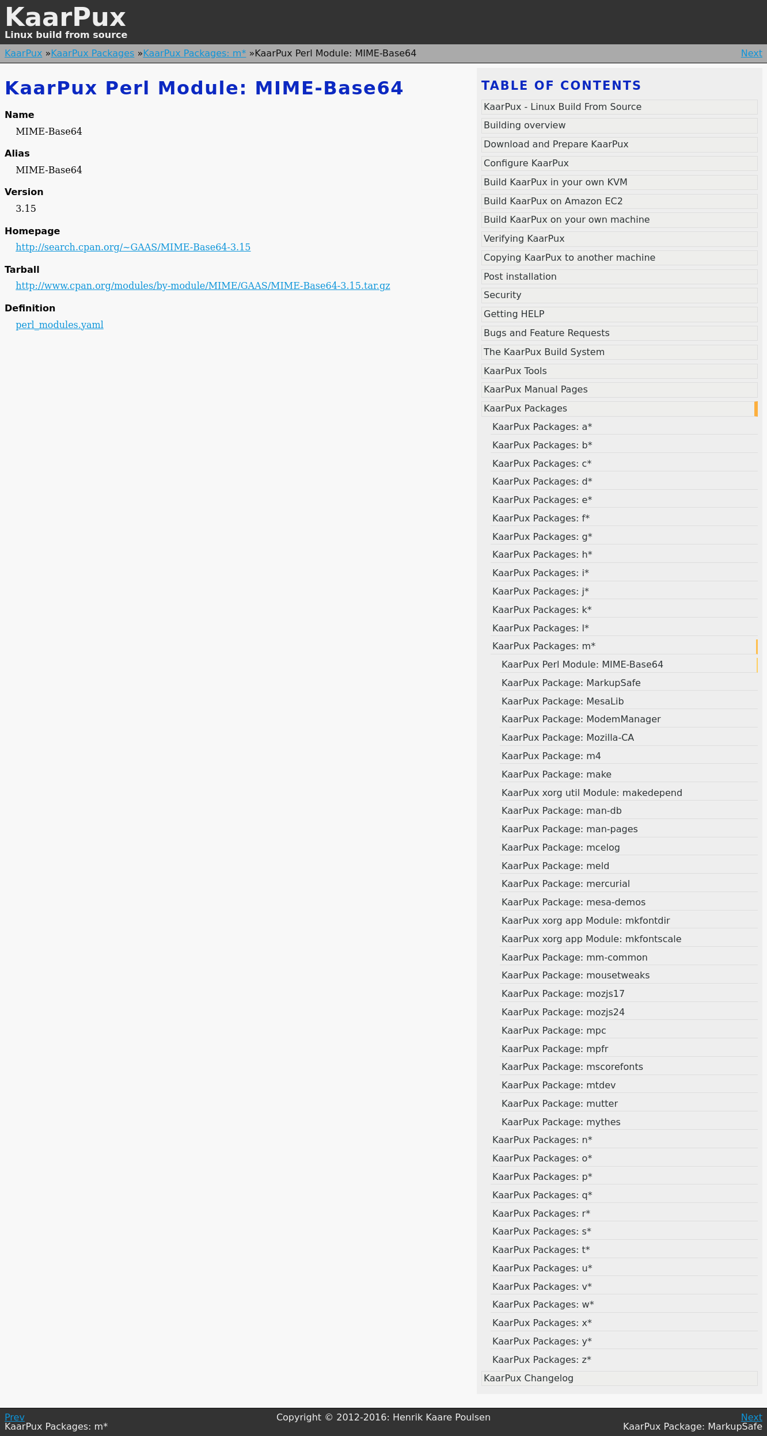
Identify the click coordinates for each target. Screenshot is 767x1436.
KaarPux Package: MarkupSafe (571, 682)
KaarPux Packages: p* (542, 1176)
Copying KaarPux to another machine (569, 257)
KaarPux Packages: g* (542, 536)
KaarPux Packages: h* (542, 554)
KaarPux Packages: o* (542, 1158)
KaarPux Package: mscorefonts (572, 1066)
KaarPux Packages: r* (541, 1213)
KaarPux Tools (515, 370)
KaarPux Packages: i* (540, 572)
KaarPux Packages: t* (541, 1249)
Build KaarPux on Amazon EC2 (553, 201)
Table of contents (561, 86)
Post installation (520, 276)
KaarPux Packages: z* (541, 1359)
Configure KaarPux (526, 163)
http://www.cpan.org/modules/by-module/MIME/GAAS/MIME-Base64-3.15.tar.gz (203, 285)
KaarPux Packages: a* (542, 426)
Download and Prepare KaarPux (556, 144)
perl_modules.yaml (60, 324)
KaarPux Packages (92, 53)
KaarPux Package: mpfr (555, 1048)
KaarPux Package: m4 (551, 756)
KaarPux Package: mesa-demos (574, 902)
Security (503, 295)
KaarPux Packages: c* (541, 463)
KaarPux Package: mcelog (561, 847)
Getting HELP (514, 313)
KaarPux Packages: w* (543, 1304)
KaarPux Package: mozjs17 (563, 993)
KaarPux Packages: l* (540, 628)
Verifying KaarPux (524, 238)
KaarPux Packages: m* (194, 53)
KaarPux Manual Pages (536, 389)
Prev (15, 1417)
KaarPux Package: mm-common (575, 957)
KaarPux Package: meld (555, 865)
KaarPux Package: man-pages (570, 829)
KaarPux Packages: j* (540, 591)
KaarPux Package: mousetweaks (576, 975)
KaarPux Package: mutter (560, 1103)
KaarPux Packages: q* (542, 1195)
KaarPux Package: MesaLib (563, 701)
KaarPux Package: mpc (554, 1030)
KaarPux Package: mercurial (566, 883)
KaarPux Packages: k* (542, 609)
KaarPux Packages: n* (542, 1139)
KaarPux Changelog (529, 1378)
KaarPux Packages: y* (542, 1341)
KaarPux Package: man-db (562, 810)
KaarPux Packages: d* (542, 481)
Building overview (525, 125)
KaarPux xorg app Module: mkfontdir (586, 920)
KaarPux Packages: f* (541, 518)
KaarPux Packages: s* (541, 1231)
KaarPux (65, 17)
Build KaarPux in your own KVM (556, 182)
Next (751, 53)
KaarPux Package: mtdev (559, 1085)
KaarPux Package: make (557, 774)
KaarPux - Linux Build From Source (562, 106)
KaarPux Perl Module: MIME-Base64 (582, 664)
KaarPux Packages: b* (542, 445)
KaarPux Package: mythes (561, 1122)
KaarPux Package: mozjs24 (563, 1012)
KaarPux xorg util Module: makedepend (592, 792)
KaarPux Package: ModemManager (581, 719)
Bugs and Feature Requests (547, 332)
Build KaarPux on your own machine (567, 219)
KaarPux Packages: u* (542, 1268)
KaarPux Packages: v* (542, 1286)
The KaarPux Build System (544, 351)
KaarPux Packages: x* (542, 1322)
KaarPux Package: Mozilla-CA (568, 737)
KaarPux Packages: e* (542, 499)
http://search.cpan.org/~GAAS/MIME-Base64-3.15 (133, 247)
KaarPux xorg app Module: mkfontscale (592, 939)
